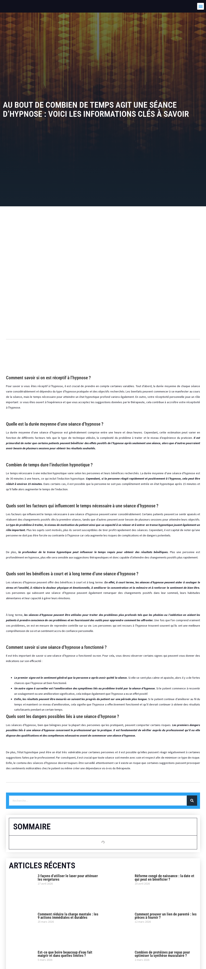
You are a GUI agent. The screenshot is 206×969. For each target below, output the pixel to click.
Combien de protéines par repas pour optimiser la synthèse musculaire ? (162, 954)
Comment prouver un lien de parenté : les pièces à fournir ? (166, 916)
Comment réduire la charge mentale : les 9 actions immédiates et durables (68, 916)
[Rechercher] (192, 800)
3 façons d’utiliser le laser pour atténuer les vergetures (68, 877)
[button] (200, 6)
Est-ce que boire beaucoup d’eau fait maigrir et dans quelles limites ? (65, 954)
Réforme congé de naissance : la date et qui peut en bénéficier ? (164, 877)
